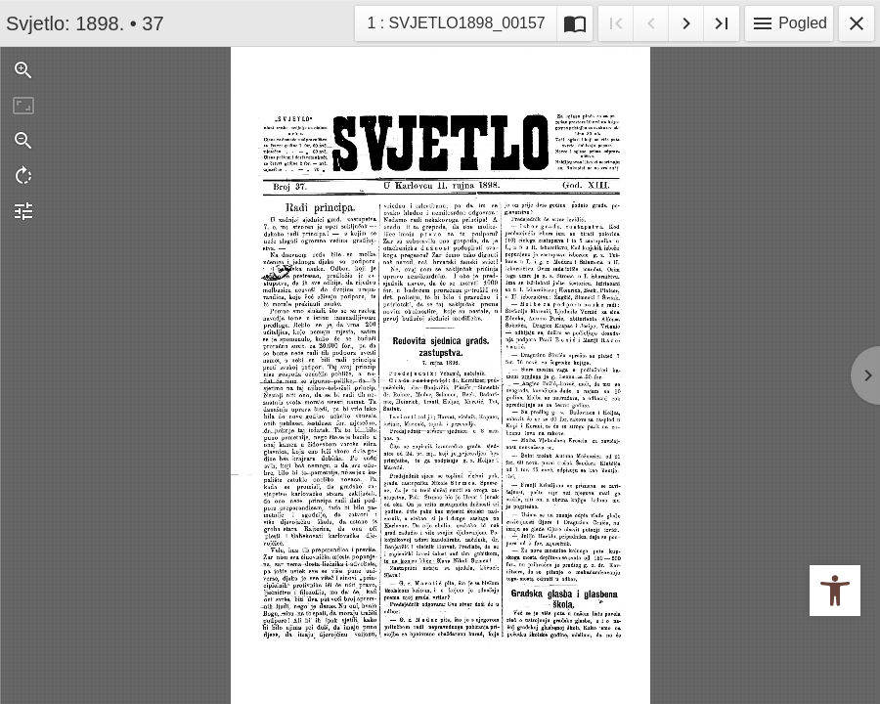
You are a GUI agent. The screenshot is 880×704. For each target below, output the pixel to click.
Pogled (789, 23)
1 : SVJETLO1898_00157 (455, 21)
